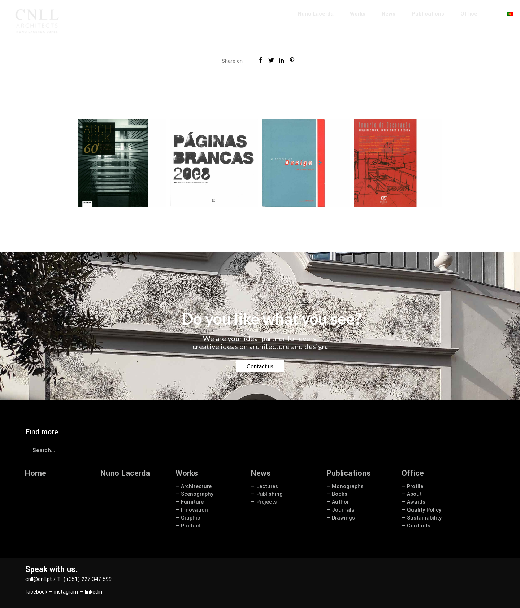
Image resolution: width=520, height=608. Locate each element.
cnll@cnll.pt (38, 579)
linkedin (93, 592)
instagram (66, 592)
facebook (36, 592)
